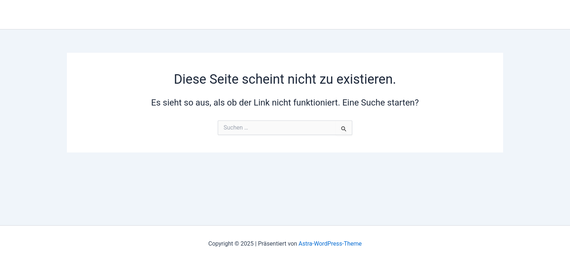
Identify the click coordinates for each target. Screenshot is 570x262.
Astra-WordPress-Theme (330, 243)
